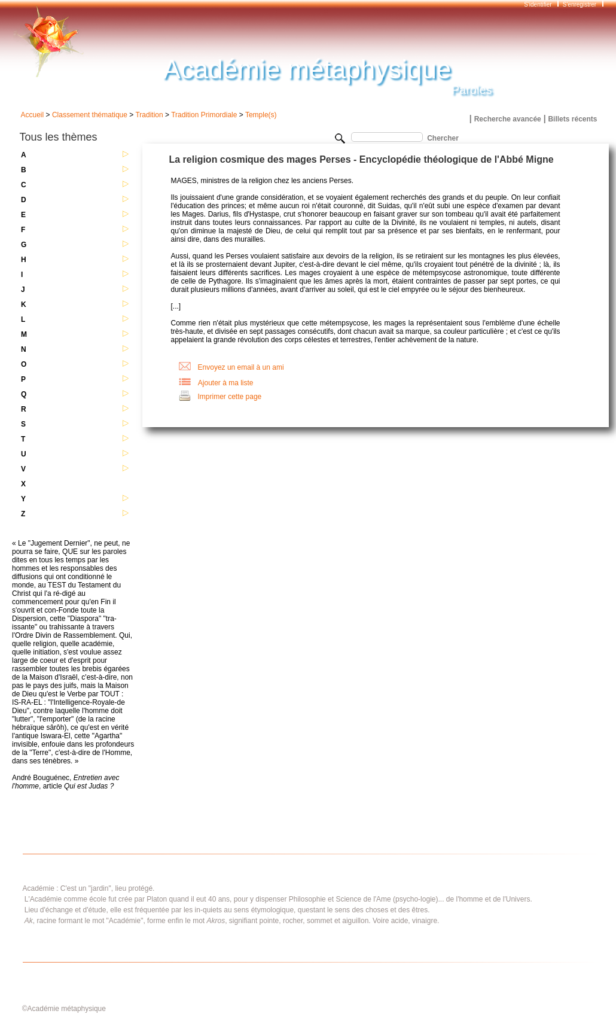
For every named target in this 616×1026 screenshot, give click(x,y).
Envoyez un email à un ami (241, 367)
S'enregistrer (579, 4)
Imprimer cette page (230, 396)
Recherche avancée (507, 119)
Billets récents (572, 119)
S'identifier (538, 4)
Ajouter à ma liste (226, 383)
